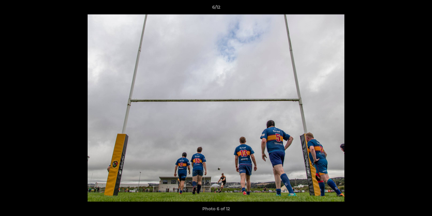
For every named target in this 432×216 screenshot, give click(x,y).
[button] (421, 8)
